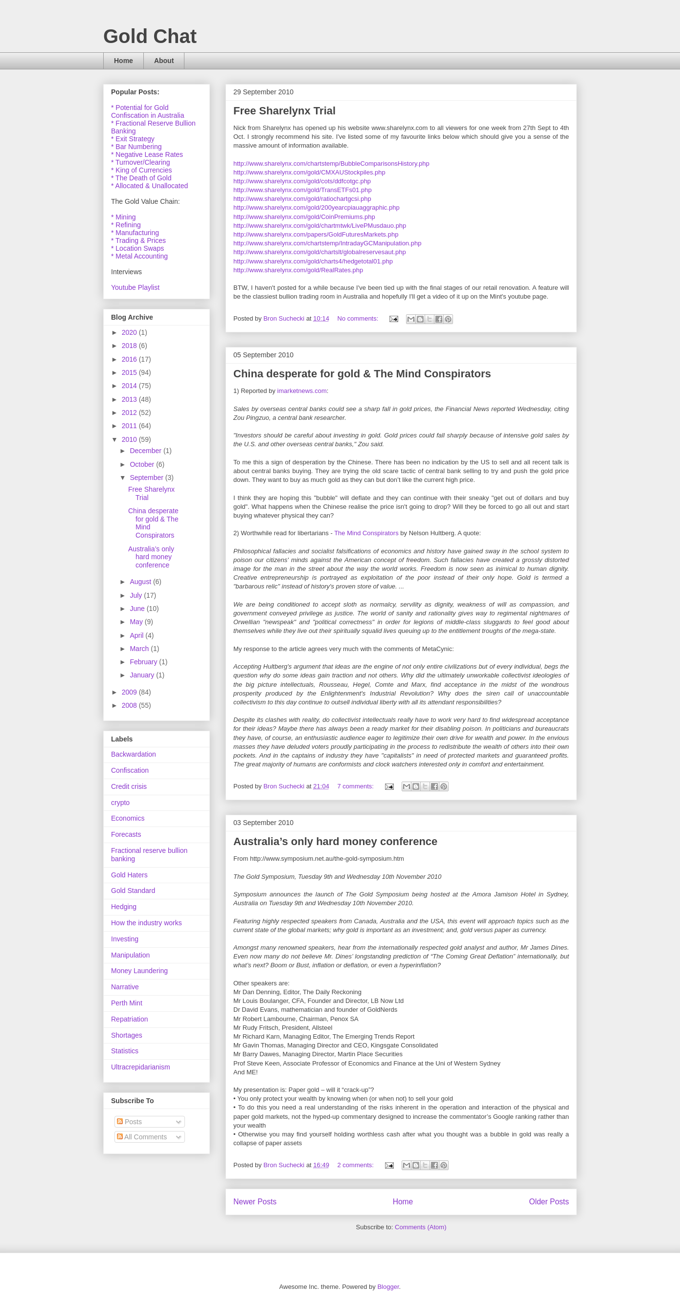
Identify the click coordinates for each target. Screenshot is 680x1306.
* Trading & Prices (138, 240)
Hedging (123, 907)
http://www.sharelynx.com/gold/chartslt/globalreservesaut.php (319, 252)
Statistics (124, 1051)
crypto (120, 802)
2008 (130, 705)
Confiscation (130, 770)
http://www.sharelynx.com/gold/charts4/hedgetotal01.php (313, 261)
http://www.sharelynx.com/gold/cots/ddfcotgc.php (302, 181)
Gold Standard (133, 890)
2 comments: (357, 1165)
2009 (130, 692)
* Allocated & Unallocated (149, 186)
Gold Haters (129, 875)
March (140, 649)
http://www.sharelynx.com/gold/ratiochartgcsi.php (302, 198)
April (137, 635)
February (144, 662)
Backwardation (133, 754)
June (138, 608)
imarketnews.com (302, 390)
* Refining (126, 225)
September (147, 477)
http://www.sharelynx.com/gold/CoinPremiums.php (304, 216)
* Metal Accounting (139, 256)
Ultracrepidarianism (140, 1067)
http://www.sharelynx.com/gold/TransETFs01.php (302, 190)
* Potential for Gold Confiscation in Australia (147, 111)
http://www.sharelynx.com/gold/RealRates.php (298, 270)
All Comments (142, 1137)
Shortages (126, 1035)
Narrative (125, 987)
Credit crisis (129, 786)
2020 (130, 332)
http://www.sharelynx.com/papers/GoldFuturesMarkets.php (315, 234)
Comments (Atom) (420, 1227)
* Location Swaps (137, 248)
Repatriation (129, 1019)
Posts (129, 1122)
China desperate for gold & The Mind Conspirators (362, 374)
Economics (127, 818)
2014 (130, 386)
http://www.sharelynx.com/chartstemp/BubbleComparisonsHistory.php (331, 163)
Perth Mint (126, 1003)
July (137, 595)
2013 (130, 399)
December (146, 451)
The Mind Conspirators (366, 533)
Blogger (388, 1286)
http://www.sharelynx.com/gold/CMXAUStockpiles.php (309, 172)
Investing (124, 939)
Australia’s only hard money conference (335, 841)
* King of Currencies (141, 170)
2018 (130, 345)
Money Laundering (139, 971)
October (143, 464)
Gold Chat (150, 36)
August (141, 582)
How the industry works (146, 923)
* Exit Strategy (133, 139)
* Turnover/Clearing (140, 162)
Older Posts (549, 1201)
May (137, 622)
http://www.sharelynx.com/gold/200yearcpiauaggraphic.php (316, 207)
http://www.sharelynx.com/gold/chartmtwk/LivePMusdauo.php (319, 225)
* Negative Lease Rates (147, 154)
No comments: (359, 318)
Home (123, 61)
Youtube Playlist (135, 287)
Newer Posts (254, 1201)
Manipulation (130, 955)
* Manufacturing (135, 233)
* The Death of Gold (141, 178)
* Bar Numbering (136, 147)
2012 (130, 412)
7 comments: (357, 786)
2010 (130, 439)
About (164, 61)
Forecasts (126, 834)
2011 (130, 426)
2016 (130, 359)
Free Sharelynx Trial (284, 111)
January (143, 675)
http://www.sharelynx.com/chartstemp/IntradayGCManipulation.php (327, 243)
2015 (130, 372)
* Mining (123, 217)
